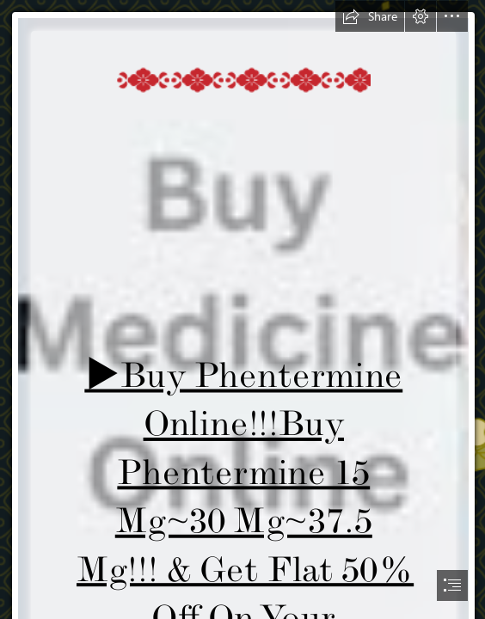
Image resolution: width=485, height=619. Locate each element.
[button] (369, 16)
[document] (242, 309)
